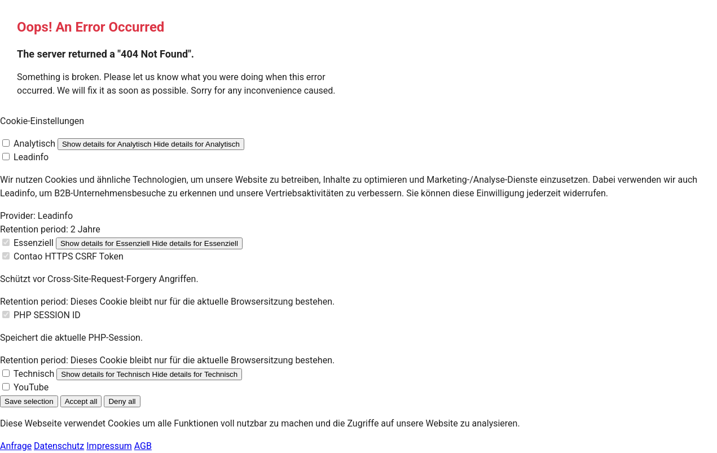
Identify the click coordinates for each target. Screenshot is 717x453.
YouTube (31, 387)
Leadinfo (31, 157)
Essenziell (34, 243)
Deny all (121, 401)
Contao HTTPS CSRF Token (69, 256)
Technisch (34, 373)
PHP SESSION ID (47, 315)
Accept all (81, 401)
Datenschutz (59, 446)
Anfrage (16, 446)
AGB (143, 446)
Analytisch (34, 143)
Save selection (29, 401)
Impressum (109, 446)
